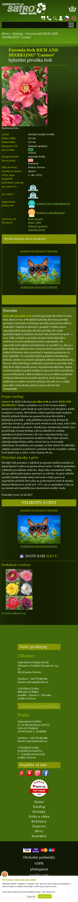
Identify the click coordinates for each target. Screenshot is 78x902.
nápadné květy (36, 229)
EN (73, 17)
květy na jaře (35, 219)
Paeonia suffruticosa (14, 613)
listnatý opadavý (37, 226)
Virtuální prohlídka (39, 705)
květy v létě (34, 222)
